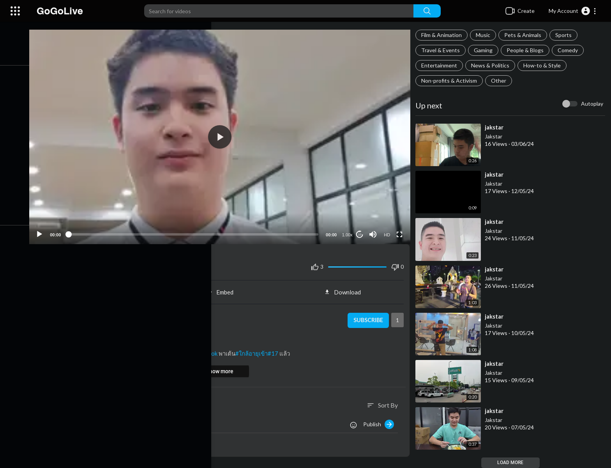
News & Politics (492, 65)
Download (345, 288)
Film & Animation (444, 35)
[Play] (47, 231)
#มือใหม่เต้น (100, 349)
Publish (381, 420)
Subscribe (369, 317)
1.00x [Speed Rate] (349, 231)
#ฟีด (155, 349)
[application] (224, 135)
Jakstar (496, 136)
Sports (566, 35)
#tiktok (215, 349)
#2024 (75, 349)
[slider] (198, 231)
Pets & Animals (525, 35)
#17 (280, 349)
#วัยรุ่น (125, 349)
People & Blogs (527, 50)
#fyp (142, 349)
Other (501, 80)
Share (103, 288)
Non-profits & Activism (451, 80)
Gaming (485, 50)
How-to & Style (544, 65)
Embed (224, 288)
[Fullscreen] (401, 231)
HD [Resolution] (388, 231)
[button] (572, 11)
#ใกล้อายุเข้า (258, 349)
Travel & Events (443, 50)
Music (485, 35)
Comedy (570, 50)
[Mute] (374, 231)
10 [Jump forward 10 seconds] (361, 231)
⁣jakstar (496, 127)
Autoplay (592, 103)
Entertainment (441, 65)
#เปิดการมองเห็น (183, 349)
